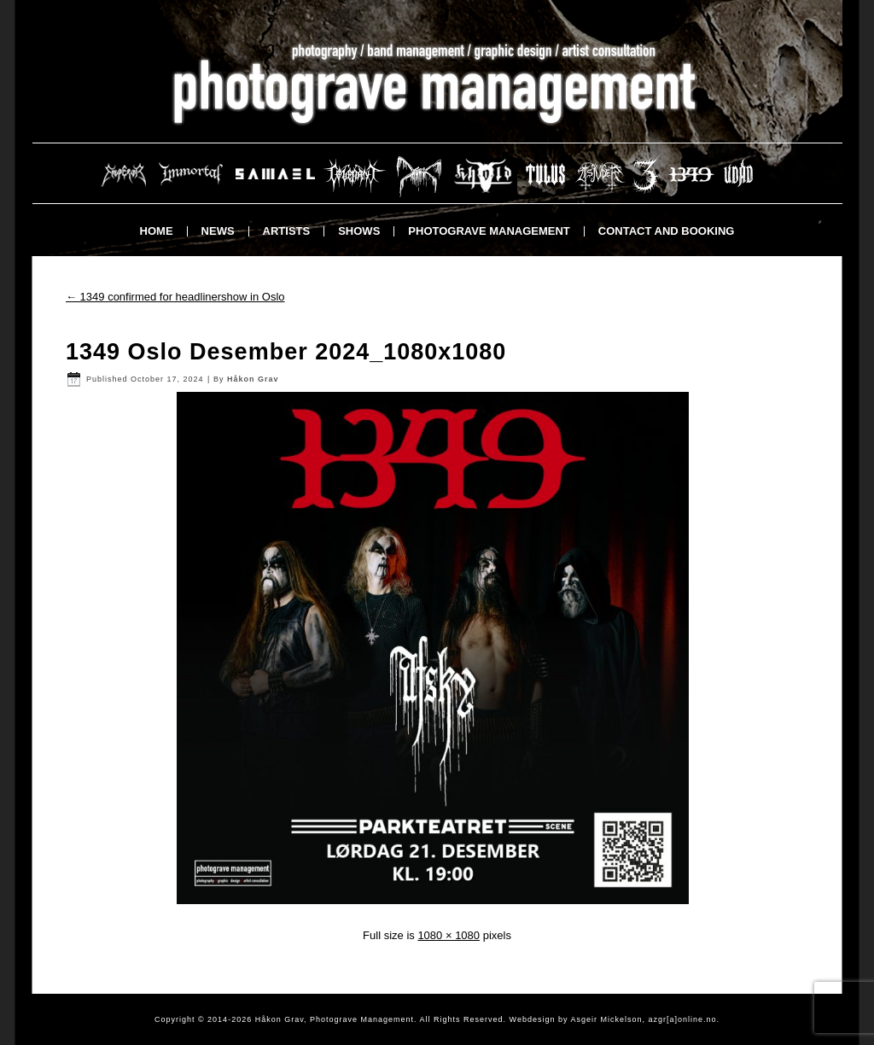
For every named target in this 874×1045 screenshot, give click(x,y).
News (218, 231)
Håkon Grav (253, 379)
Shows (359, 231)
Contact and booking (666, 231)
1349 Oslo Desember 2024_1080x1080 (286, 352)
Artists (287, 231)
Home (156, 231)
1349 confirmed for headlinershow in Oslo (175, 296)
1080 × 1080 (448, 935)
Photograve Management (488, 231)
